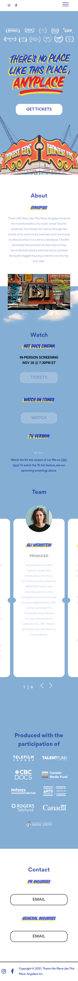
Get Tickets (39, 109)
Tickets (39, 378)
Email (39, 902)
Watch (38, 419)
